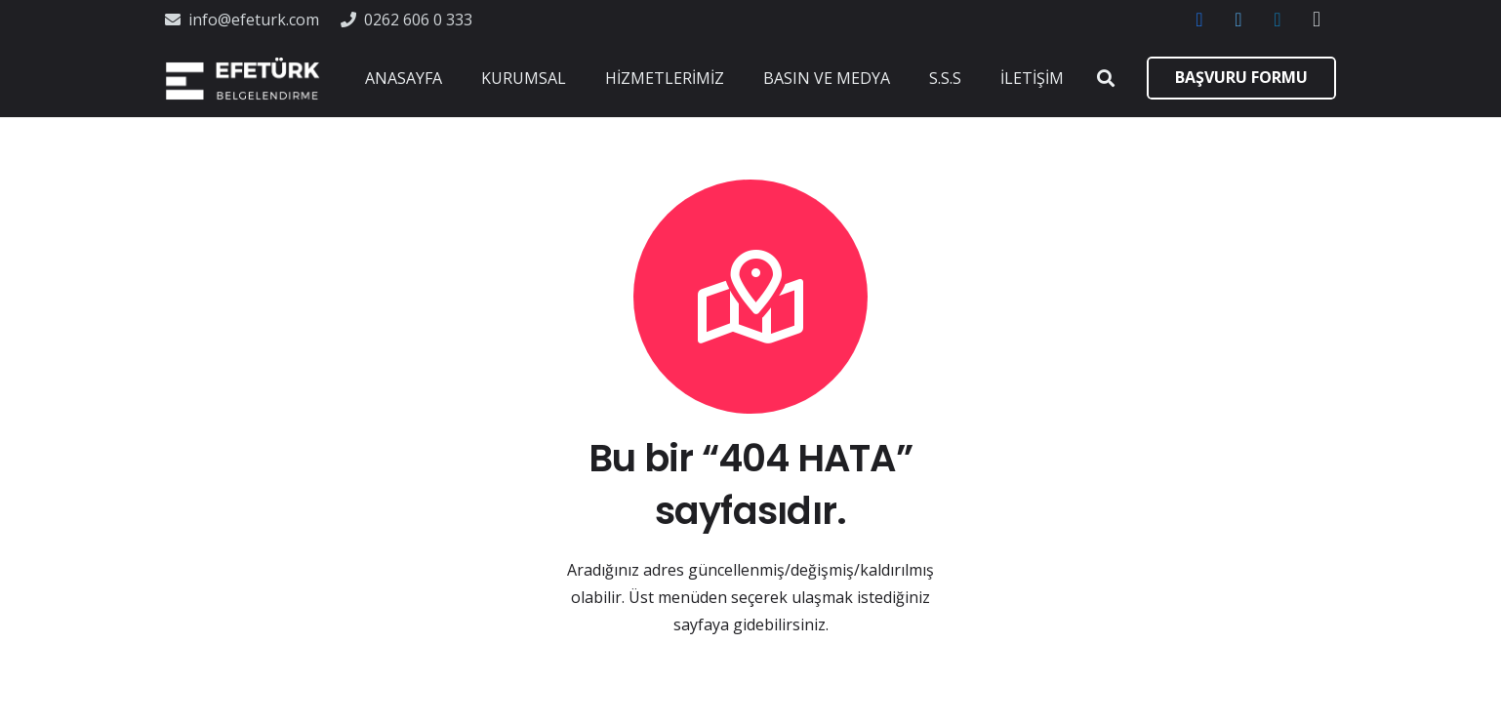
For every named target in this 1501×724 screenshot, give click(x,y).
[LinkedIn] (1277, 19)
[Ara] (1105, 79)
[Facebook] (1199, 19)
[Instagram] (1316, 19)
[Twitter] (1238, 19)
